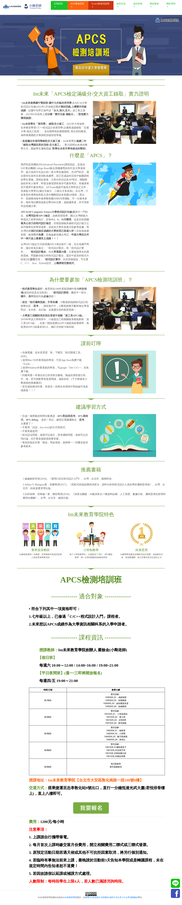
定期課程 (58, 3)
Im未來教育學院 (69, 897)
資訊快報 (137, 3)
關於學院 (171, 3)
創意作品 (121, 3)
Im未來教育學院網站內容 (49, 897)
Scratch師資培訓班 (100, 3)
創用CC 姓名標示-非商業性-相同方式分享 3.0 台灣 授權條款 (111, 897)
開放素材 (154, 3)
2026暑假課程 (77, 3)
